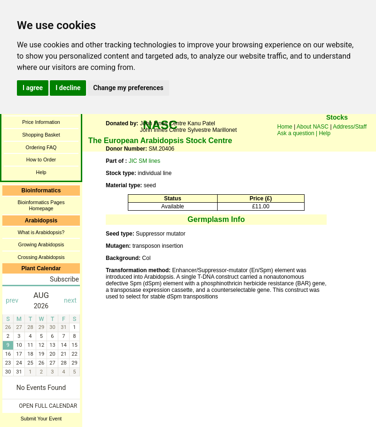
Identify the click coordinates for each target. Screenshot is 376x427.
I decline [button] (67, 88)
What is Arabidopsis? (41, 232)
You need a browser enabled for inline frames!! (337, 131)
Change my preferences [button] (128, 88)
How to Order (41, 159)
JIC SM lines (144, 161)
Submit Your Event (41, 418)
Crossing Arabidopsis (40, 257)
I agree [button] (33, 88)
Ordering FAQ (41, 147)
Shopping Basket (41, 134)
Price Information (41, 122)
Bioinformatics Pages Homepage (40, 205)
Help (41, 172)
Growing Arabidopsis (41, 244)
